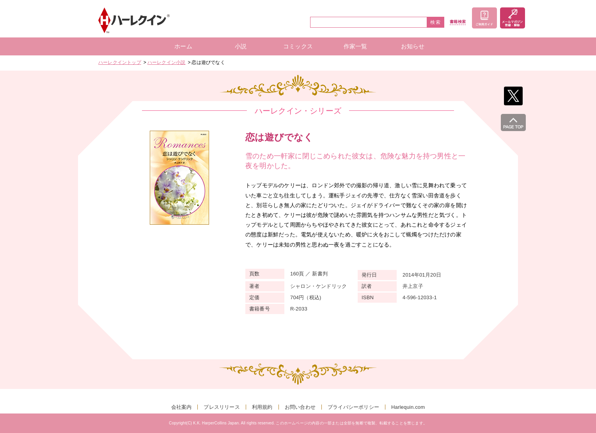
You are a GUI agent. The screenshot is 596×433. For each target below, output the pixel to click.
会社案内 (181, 407)
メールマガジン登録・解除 (512, 17)
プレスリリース (221, 407)
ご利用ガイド (484, 17)
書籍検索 (458, 22)
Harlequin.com (408, 407)
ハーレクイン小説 (166, 62)
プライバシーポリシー (353, 407)
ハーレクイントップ (119, 62)
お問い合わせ (300, 407)
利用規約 (262, 407)
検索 (435, 22)
